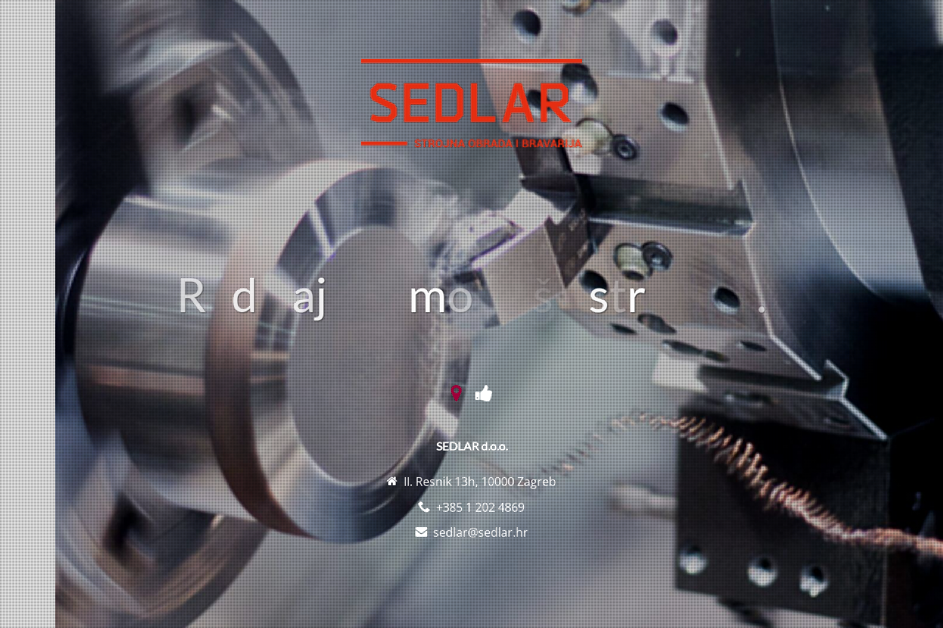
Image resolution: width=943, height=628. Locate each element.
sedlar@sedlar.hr (480, 532)
